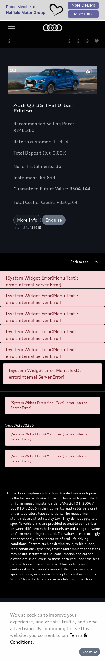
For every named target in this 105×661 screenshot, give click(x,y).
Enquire (54, 220)
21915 (36, 228)
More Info (27, 220)
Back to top (79, 262)
